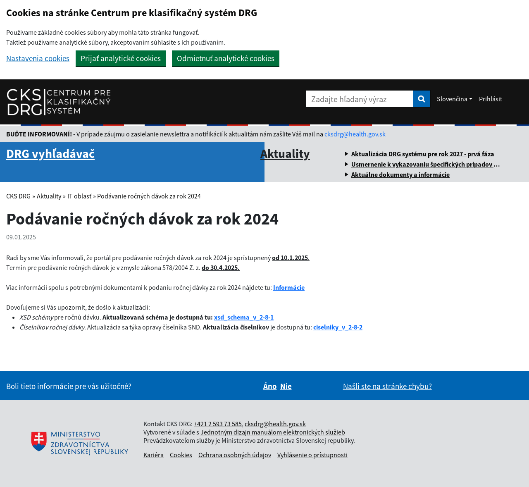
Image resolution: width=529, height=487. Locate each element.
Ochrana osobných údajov (234, 455)
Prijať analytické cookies (121, 58)
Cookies (181, 455)
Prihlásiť (490, 99)
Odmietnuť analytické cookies (225, 58)
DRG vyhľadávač (50, 153)
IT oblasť (79, 196)
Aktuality (285, 153)
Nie (286, 386)
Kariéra (153, 455)
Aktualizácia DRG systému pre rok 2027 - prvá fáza (422, 154)
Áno (270, 386)
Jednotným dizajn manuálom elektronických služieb (272, 432)
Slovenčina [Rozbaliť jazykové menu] (452, 99)
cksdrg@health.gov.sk (355, 134)
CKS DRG (18, 196)
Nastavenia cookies (37, 58)
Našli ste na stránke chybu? (387, 386)
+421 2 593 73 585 (218, 424)
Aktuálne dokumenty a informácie (400, 174)
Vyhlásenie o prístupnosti (312, 455)
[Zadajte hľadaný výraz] (359, 99)
